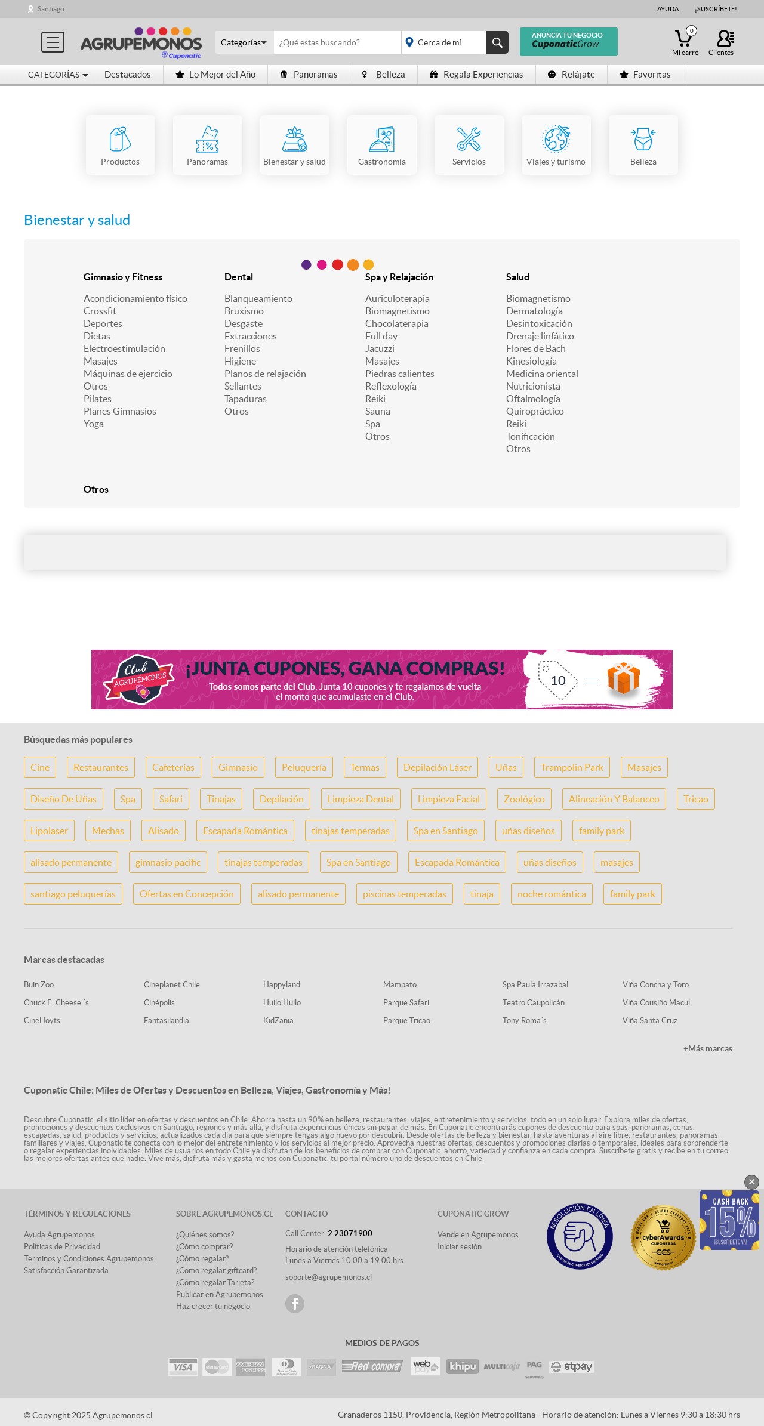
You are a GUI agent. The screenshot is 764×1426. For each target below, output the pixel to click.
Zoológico (524, 799)
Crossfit (100, 310)
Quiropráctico (535, 411)
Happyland (281, 984)
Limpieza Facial (449, 799)
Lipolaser (49, 830)
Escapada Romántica (245, 830)
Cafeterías (173, 767)
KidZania (278, 1020)
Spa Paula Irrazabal (535, 984)
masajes (616, 862)
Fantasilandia (166, 1020)
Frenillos (242, 348)
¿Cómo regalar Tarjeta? (215, 1282)
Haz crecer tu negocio (213, 1306)
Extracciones (250, 336)
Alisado (163, 830)
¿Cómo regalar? (202, 1258)
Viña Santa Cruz (650, 1020)
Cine (40, 767)
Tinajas (221, 799)
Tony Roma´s (525, 1020)
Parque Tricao (406, 1020)
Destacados (127, 74)
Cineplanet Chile (172, 984)
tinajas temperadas (351, 830)
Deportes (103, 323)
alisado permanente (71, 862)
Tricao (695, 799)
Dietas (97, 336)
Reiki (375, 398)
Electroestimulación (124, 348)
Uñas (506, 767)
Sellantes (242, 386)
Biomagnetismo (397, 310)
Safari (171, 799)
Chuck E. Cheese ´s (56, 1002)
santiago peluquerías (73, 893)
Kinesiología (531, 361)
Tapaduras (245, 398)
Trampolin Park (572, 767)
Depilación (282, 799)
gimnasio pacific (168, 862)
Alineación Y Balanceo (614, 799)
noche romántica (551, 893)
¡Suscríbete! (716, 9)
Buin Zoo (39, 984)
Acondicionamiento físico (135, 298)
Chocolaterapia (397, 323)
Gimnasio (238, 767)
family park (601, 830)
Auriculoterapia (397, 298)
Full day (381, 336)
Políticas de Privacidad (62, 1246)
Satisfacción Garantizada (66, 1270)
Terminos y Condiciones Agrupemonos (89, 1258)
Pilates (98, 398)
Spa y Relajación (399, 276)
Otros (96, 386)
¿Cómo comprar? (204, 1246)
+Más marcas (707, 1048)
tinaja (482, 893)
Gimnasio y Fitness (123, 276)
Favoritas (645, 74)
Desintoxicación (539, 323)
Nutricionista (533, 386)
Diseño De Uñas (63, 799)
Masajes (101, 361)
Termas (365, 767)
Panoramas (309, 74)
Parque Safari (406, 1002)
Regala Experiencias (476, 74)
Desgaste (243, 323)
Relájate (571, 74)
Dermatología (534, 310)
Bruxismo (244, 310)
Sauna (377, 411)
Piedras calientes (400, 373)
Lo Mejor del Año (215, 74)
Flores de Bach (536, 348)
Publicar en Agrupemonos (219, 1294)
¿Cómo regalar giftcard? (216, 1270)
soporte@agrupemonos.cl (328, 1277)
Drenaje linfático (540, 336)
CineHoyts (42, 1020)
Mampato (400, 984)
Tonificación (530, 436)
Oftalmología (533, 398)
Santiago (51, 9)
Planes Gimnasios (120, 411)
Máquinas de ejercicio (128, 373)
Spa (372, 423)
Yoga (94, 423)
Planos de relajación (265, 373)
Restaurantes (100, 767)
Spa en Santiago (446, 830)
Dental (238, 276)
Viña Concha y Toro (656, 984)
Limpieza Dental (361, 799)
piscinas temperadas (404, 893)
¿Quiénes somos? (205, 1234)
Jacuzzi (380, 348)
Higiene (240, 361)
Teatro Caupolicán (534, 1002)
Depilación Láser (437, 767)
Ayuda (668, 9)
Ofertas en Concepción (187, 893)
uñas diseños (528, 830)
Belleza (383, 74)
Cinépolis (159, 1002)
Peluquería (304, 767)
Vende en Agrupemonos (478, 1234)
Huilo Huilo (282, 1002)
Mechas (108, 830)
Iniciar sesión (460, 1246)
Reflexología (391, 386)
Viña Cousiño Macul (656, 1002)
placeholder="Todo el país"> (452, 42)
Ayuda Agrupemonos (59, 1234)
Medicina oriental (542, 373)
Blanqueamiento (258, 298)
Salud (517, 276)
